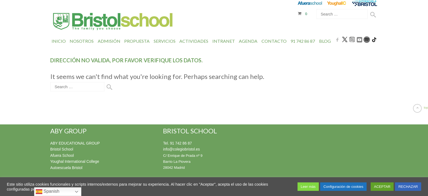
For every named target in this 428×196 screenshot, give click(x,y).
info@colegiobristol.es (180, 149)
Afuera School (61, 155)
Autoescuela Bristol (65, 167)
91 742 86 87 (302, 40)
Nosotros (82, 40)
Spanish (47, 191)
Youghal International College (73, 161)
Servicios (165, 40)
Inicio (59, 40)
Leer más (308, 187)
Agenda (248, 40)
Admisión (109, 40)
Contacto (274, 40)
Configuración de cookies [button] (343, 187)
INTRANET (223, 40)
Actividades (193, 40)
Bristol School (61, 149)
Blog (325, 40)
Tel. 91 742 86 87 (176, 143)
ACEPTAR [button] (382, 187)
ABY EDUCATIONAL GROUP (73, 143)
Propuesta (137, 40)
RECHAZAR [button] (408, 187)
